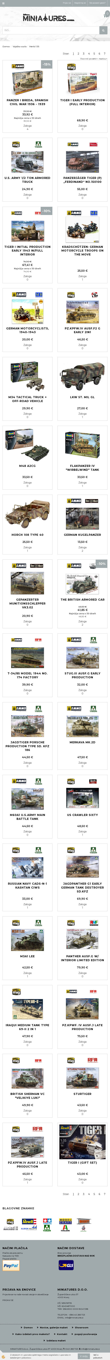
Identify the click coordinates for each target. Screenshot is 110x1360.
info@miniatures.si (90, 1349)
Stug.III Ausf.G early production (83, 675)
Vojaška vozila (19, 46)
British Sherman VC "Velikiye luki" (27, 1095)
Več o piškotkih (97, 1356)
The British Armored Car (83, 599)
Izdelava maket (56, 1340)
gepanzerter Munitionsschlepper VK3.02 (27, 603)
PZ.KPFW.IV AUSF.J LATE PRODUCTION (27, 1164)
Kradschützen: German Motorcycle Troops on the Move (82, 250)
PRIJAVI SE (8, 1300)
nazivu (103, 58)
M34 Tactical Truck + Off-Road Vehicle (27, 399)
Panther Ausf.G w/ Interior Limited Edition (82, 958)
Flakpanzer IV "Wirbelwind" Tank (82, 467)
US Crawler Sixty (82, 815)
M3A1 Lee (27, 956)
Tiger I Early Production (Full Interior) (82, 102)
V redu (84, 1356)
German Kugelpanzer (82, 534)
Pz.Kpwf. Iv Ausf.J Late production (82, 1027)
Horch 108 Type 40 (28, 534)
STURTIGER (82, 1094)
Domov (6, 46)
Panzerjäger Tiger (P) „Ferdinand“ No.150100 (82, 180)
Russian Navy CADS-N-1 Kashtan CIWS (27, 885)
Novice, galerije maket (54, 1327)
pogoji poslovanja (86, 1334)
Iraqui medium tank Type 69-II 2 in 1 (27, 1027)
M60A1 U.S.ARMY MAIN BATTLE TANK (27, 817)
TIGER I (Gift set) (82, 1162)
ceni (95, 58)
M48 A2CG (27, 466)
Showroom (81, 1327)
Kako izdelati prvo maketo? (32, 1334)
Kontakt (62, 1334)
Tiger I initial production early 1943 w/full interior (27, 250)
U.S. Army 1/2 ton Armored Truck (27, 180)
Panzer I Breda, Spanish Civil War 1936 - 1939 (27, 102)
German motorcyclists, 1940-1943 (27, 330)
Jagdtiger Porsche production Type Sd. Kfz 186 (27, 746)
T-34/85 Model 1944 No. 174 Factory (28, 675)
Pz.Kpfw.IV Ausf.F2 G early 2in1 (82, 330)
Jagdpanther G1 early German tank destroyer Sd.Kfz (82, 887)
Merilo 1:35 (34, 46)
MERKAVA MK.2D (82, 742)
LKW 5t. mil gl (82, 397)
